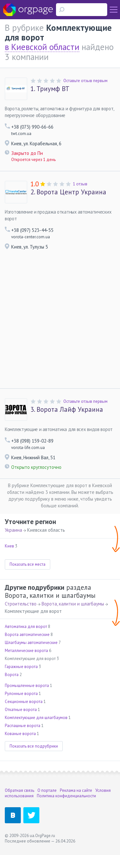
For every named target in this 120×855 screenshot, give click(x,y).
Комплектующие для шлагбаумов (36, 717)
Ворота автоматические (27, 634)
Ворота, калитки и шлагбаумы (73, 604)
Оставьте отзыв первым (85, 80)
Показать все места (27, 564)
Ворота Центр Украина (68, 192)
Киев (9, 546)
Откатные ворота (21, 709)
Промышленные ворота (27, 685)
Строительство (20, 604)
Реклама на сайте (76, 790)
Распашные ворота (22, 725)
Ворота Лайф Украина (66, 409)
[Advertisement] (60, 325)
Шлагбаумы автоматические (31, 642)
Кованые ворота (20, 733)
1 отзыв (80, 184)
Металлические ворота (26, 650)
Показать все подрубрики (34, 746)
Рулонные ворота (21, 693)
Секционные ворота (24, 701)
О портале (47, 790)
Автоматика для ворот (26, 626)
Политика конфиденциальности (66, 796)
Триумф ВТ (49, 88)
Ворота (12, 674)
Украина (13, 530)
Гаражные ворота (21, 666)
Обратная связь (19, 790)
